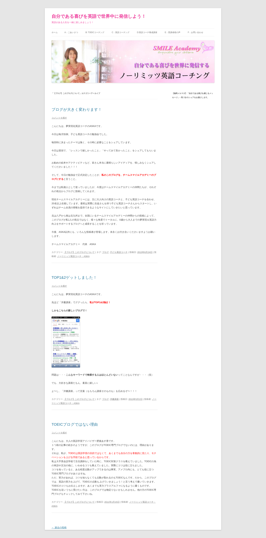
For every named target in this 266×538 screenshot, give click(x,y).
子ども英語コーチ (119, 252)
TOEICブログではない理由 (75, 424)
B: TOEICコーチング (95, 32)
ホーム (55, 32)
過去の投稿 (59, 527)
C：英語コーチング (121, 32)
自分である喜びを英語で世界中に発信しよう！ (99, 16)
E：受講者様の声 (172, 32)
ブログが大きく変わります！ (77, 109)
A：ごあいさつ (71, 32)
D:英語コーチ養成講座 (147, 32)
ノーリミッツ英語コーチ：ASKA (73, 256)
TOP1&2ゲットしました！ (74, 277)
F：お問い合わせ (195, 32)
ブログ (105, 252)
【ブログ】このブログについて (79, 252)
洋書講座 (114, 399)
